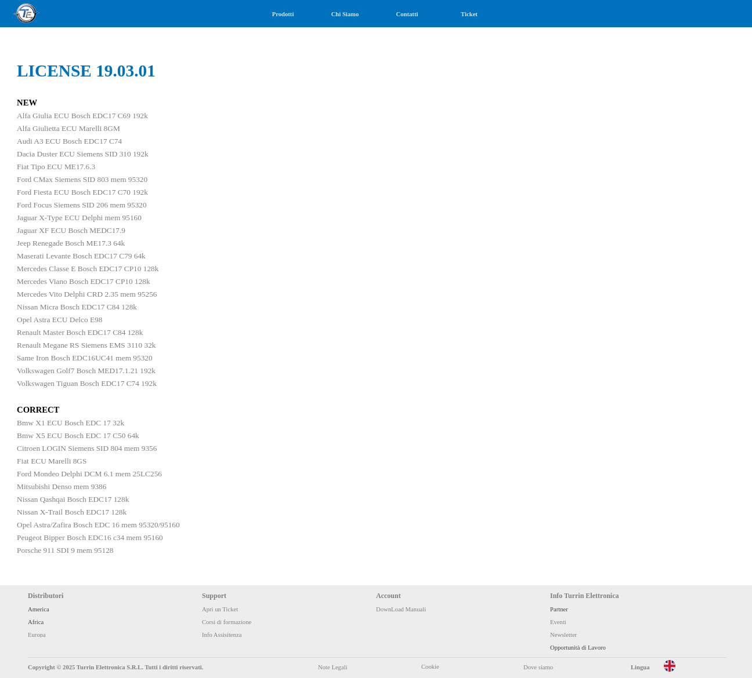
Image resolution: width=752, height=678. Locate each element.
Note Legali (333, 667)
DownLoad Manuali (401, 609)
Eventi (558, 622)
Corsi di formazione (226, 622)
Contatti (407, 14)
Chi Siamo (345, 14)
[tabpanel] (376, 320)
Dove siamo (538, 667)
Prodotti (283, 14)
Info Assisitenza (221, 635)
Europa (37, 635)
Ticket (469, 14)
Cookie (430, 667)
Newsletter (563, 635)
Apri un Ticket (220, 609)
